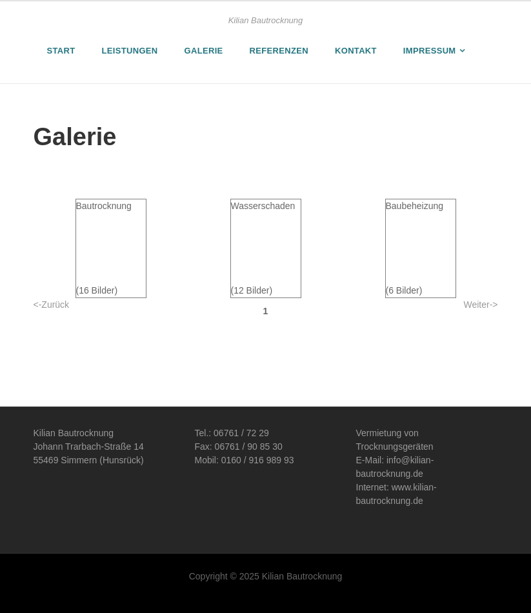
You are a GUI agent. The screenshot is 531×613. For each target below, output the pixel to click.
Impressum (429, 50)
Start (61, 50)
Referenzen (279, 50)
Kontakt (356, 50)
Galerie (204, 50)
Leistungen (130, 50)
